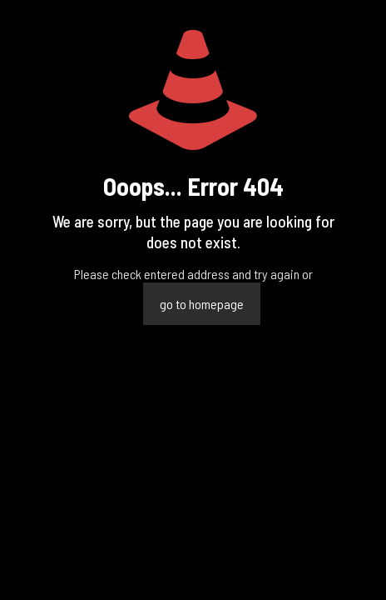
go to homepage (202, 304)
